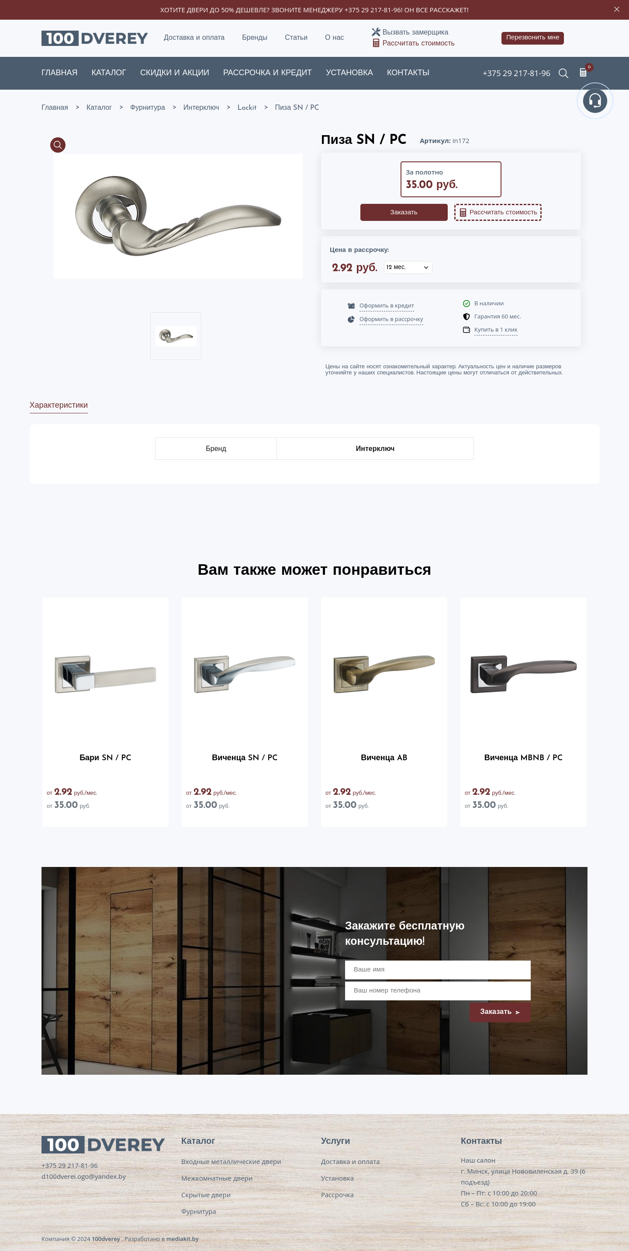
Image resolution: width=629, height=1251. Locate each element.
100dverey (106, 1239)
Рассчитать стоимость (419, 43)
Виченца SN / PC (244, 758)
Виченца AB (384, 758)
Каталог (109, 73)
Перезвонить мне (533, 38)
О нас (334, 38)
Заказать (404, 213)
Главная (59, 73)
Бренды (254, 38)
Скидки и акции (174, 73)
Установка (349, 73)
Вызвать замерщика (415, 32)
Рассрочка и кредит (267, 73)
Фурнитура (198, 1211)
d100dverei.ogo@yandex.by (83, 1176)
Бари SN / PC (105, 758)
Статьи (296, 38)
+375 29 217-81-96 (373, 9)
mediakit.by (182, 1239)
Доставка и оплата (194, 38)
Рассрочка (337, 1194)
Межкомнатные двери (216, 1178)
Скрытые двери (206, 1194)
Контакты (408, 73)
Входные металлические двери (231, 1161)
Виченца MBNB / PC (523, 758)
